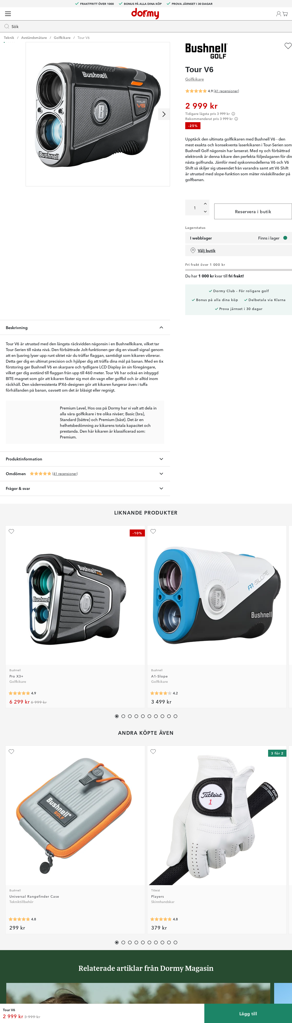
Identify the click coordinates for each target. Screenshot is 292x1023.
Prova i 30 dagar (202, 915)
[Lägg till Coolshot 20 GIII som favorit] (240, 431)
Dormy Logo (200, 950)
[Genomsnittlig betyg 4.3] (191, 645)
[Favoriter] (260, 19)
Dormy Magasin (243, 36)
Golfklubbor (17, 36)
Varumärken (209, 36)
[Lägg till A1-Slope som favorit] (68, 431)
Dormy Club (76, 908)
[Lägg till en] (201, 218)
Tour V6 (84, 46)
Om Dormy (198, 922)
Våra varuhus (138, 936)
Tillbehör (155, 36)
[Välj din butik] (221, 19)
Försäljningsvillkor (204, 936)
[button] (242, 19)
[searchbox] (110, 18)
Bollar (76, 36)
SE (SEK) (274, 3)
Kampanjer (274, 36)
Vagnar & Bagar (105, 36)
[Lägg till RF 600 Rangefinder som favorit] (126, 431)
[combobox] (121, 18)
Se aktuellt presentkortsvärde (151, 957)
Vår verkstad (137, 929)
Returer (133, 922)
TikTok (72, 950)
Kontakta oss (138, 908)
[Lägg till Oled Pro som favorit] (183, 431)
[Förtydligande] (237, 122)
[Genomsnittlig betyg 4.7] (248, 506)
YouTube (74, 957)
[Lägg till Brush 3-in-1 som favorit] (183, 564)
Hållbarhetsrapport (205, 957)
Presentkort (136, 950)
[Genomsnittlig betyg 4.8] (19, 645)
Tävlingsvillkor (201, 929)
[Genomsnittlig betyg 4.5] (134, 506)
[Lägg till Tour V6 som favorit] (284, 54)
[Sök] (190, 18)
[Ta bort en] (201, 226)
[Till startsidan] (17, 19)
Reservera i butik (250, 241)
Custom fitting (139, 915)
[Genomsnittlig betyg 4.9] (44, 373)
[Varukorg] (278, 19)
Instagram (75, 943)
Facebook (75, 936)
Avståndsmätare (34, 46)
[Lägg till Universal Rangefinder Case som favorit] (11, 564)
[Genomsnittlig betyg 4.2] (76, 506)
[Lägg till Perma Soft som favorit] (126, 564)
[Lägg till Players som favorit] (68, 564)
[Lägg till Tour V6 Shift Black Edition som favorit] (240, 564)
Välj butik (206, 280)
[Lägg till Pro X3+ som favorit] (11, 431)
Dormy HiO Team (81, 922)
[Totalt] (192, 222)
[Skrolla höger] (168, 123)
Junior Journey (79, 929)
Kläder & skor (50, 36)
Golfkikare (62, 46)
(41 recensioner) (68, 373)
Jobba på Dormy (203, 908)
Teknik (132, 36)
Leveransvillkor (201, 943)
